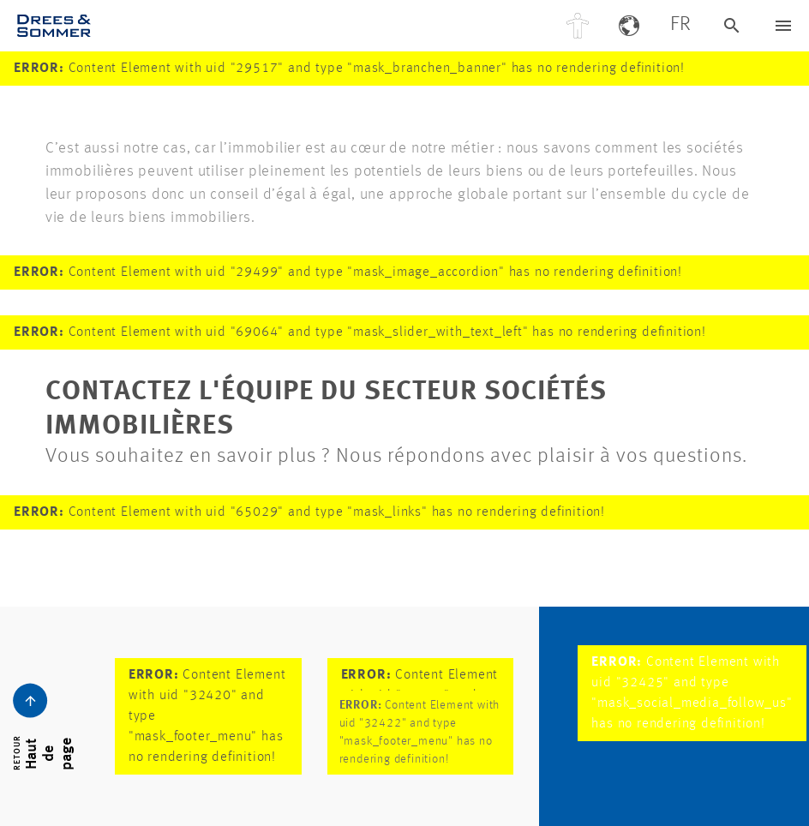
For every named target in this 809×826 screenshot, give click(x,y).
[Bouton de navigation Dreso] (783, 25)
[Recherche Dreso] (732, 25)
